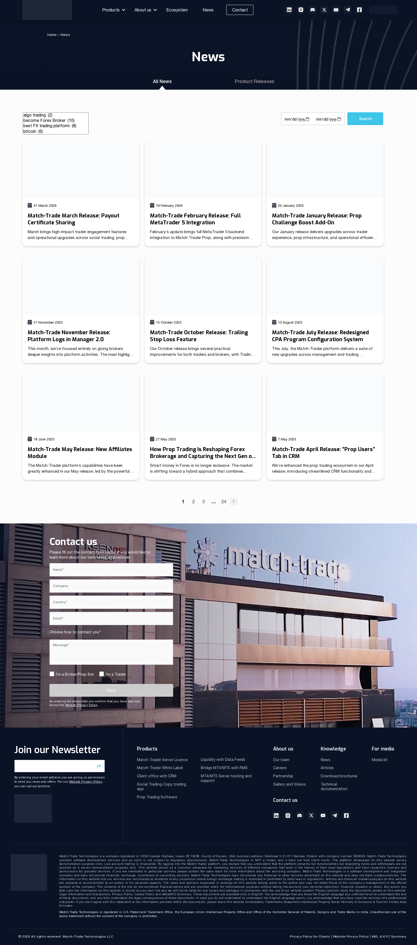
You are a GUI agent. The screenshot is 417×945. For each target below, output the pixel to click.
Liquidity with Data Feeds (223, 759)
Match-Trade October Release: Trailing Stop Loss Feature (199, 336)
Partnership (283, 776)
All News (163, 81)
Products (111, 9)
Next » (233, 501)
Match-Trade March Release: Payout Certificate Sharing (73, 219)
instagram (301, 10)
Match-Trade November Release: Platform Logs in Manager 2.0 (69, 336)
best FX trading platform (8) (55, 126)
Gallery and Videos (289, 784)
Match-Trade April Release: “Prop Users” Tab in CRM (323, 453)
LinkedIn (276, 815)
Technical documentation (334, 786)
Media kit (380, 760)
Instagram (288, 815)
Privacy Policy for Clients (310, 936)
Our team (281, 760)
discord (312, 10)
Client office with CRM (156, 776)
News (208, 9)
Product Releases (254, 81)
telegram (348, 10)
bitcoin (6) (55, 131)
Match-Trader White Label (160, 768)
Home (52, 35)
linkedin (289, 10)
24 (223, 501)
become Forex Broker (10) (55, 120)
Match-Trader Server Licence (162, 760)
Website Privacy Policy (81, 705)
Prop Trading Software (157, 797)
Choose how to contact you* (75, 632)
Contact (240, 9)
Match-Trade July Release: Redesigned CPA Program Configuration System (320, 336)
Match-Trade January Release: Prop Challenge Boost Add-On (317, 219)
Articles (327, 768)
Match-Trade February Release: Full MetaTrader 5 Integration (195, 219)
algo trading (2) (55, 115)
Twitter (311, 815)
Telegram (335, 815)
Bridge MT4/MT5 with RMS (224, 768)
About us (143, 9)
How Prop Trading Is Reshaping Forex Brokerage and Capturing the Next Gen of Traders (202, 456)
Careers (280, 768)
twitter (324, 10)
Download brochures (339, 776)
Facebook (359, 10)
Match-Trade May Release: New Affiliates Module (80, 453)
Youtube (336, 10)
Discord (300, 815)
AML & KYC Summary (389, 936)
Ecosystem (177, 9)
